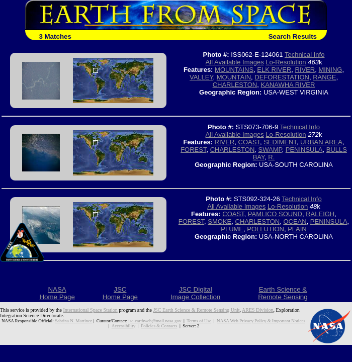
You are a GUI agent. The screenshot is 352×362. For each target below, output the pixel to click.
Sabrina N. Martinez (73, 320)
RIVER (305, 69)
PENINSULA (304, 149)
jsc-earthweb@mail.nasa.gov (154, 320)
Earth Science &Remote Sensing (283, 293)
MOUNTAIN (234, 77)
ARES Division (258, 310)
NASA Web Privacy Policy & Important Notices (261, 320)
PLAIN (297, 229)
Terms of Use (199, 320)
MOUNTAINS (234, 69)
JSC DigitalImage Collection (195, 293)
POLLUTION (265, 229)
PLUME (232, 229)
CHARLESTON (235, 84)
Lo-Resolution (286, 62)
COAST (249, 142)
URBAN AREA (321, 142)
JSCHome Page (120, 293)
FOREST (193, 149)
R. (271, 157)
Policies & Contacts (159, 325)
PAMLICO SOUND (275, 214)
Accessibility (123, 325)
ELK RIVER (274, 69)
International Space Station (90, 310)
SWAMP (270, 149)
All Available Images (235, 62)
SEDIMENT (280, 142)
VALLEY (201, 77)
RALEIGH (320, 214)
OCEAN (294, 221)
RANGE (324, 77)
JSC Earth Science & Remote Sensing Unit (196, 310)
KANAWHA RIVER (287, 84)
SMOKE (219, 221)
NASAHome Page (56, 293)
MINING (330, 69)
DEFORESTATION (281, 77)
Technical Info (305, 54)
